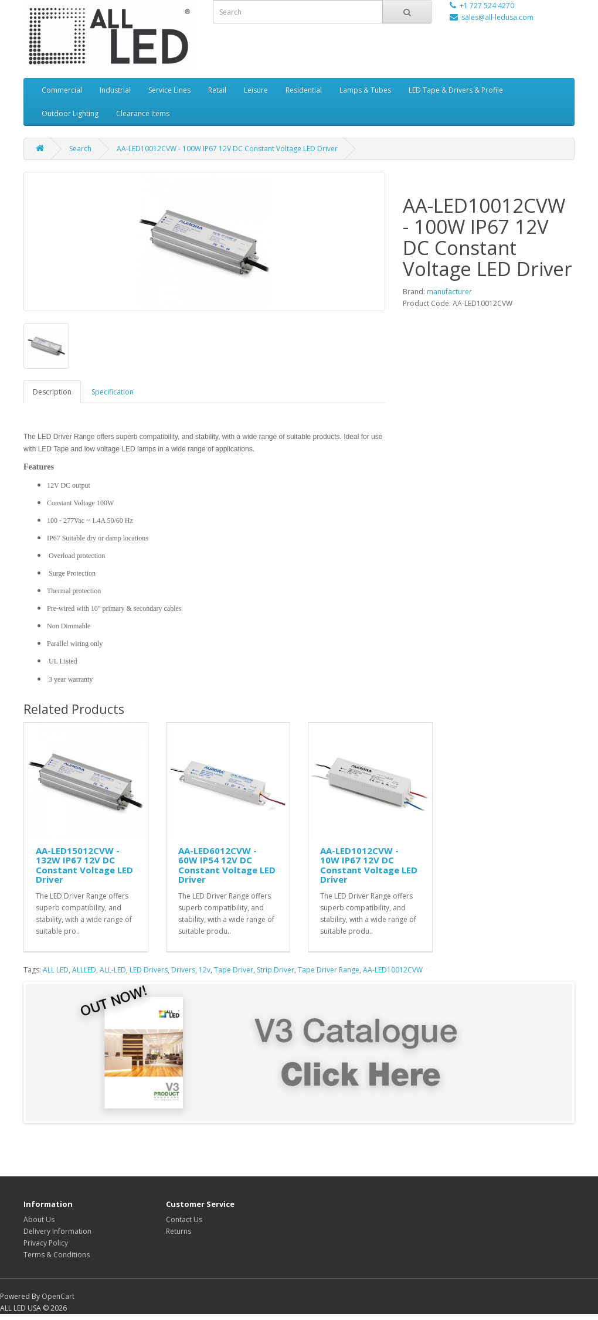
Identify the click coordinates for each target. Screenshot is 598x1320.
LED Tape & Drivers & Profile (456, 90)
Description (52, 392)
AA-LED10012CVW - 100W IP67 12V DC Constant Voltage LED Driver (227, 149)
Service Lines (169, 90)
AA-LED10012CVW (393, 970)
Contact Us (184, 1219)
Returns (178, 1231)
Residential (304, 90)
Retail (217, 90)
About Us (39, 1219)
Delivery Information (57, 1231)
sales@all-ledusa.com (497, 17)
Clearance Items (142, 113)
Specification (112, 392)
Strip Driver (275, 970)
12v (204, 970)
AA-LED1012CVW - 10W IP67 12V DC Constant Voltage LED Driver (368, 865)
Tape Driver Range (328, 970)
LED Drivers (149, 970)
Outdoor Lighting (70, 113)
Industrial (115, 90)
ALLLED (84, 970)
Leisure (256, 90)
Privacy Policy (45, 1243)
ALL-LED (113, 970)
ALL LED (56, 970)
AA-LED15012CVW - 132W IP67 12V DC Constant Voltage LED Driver (84, 865)
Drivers (183, 970)
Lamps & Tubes (365, 90)
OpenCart (58, 1296)
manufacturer (449, 292)
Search (80, 149)
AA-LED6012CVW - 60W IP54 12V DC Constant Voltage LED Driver (227, 865)
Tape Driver (233, 970)
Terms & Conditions (56, 1255)
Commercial (62, 90)
